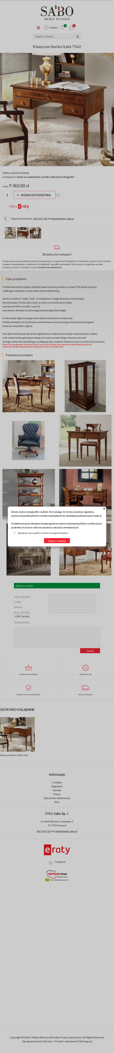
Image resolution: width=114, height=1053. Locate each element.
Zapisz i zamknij (57, 540)
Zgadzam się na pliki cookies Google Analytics (43, 532)
